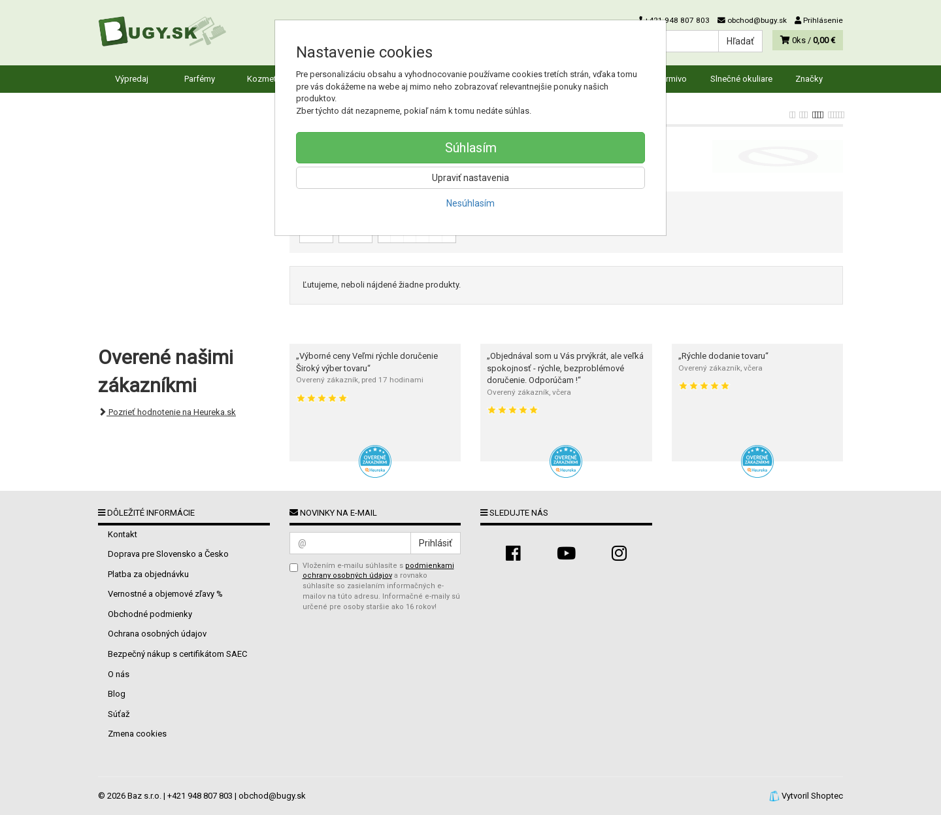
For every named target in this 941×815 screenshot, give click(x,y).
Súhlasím (471, 148)
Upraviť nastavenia (470, 178)
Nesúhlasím (470, 203)
